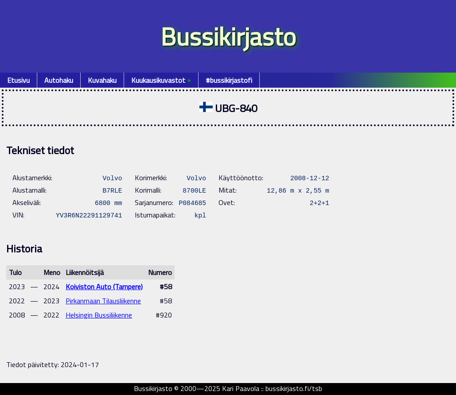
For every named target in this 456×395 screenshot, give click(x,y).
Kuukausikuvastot (161, 80)
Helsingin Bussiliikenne (99, 315)
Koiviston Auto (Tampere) (104, 286)
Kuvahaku (102, 80)
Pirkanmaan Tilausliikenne (103, 300)
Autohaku (58, 80)
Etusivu (18, 80)
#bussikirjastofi (229, 80)
